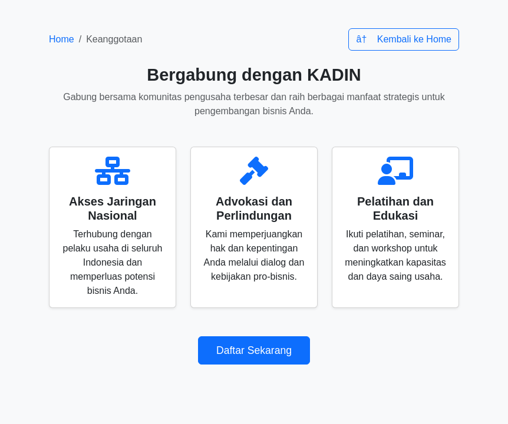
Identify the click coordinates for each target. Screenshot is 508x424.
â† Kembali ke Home (403, 39)
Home (61, 39)
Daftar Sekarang (254, 350)
